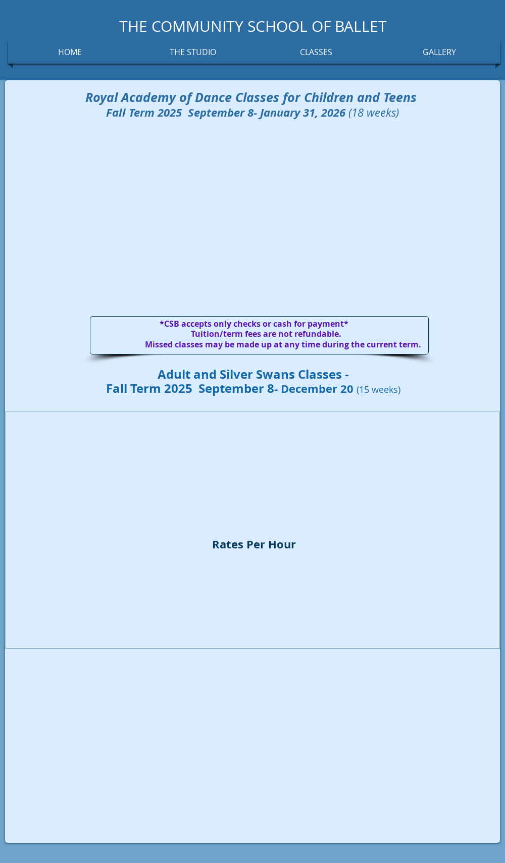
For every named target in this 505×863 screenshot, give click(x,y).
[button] (193, 52)
